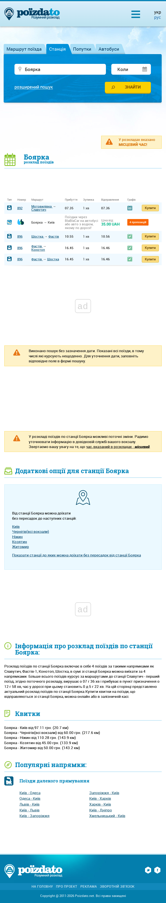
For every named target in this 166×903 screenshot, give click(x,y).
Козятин (19, 541)
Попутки (82, 49)
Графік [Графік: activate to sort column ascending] (131, 200)
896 (19, 237)
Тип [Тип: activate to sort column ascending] (9, 200)
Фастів (53, 237)
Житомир (20, 547)
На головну (42, 887)
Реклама (88, 887)
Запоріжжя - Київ (104, 792)
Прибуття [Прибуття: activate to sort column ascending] (71, 200)
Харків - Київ (100, 804)
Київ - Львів (29, 810)
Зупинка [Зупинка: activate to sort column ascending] (88, 200)
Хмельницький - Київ (107, 816)
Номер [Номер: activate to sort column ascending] (21, 200)
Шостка (37, 237)
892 (19, 208)
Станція (57, 49)
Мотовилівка (42, 206)
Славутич (38, 210)
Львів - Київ (29, 804)
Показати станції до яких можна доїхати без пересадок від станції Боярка (76, 555)
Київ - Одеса (29, 792)
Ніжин (17, 536)
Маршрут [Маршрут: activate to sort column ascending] (37, 200)
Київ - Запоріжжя (34, 816)
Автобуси (109, 49)
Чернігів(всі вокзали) (30, 531)
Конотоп (38, 250)
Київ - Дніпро (100, 810)
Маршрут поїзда (24, 49)
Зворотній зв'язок (117, 887)
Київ (16, 526)
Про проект (66, 887)
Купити (150, 208)
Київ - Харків (100, 798)
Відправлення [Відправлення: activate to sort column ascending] (110, 200)
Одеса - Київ (29, 798)
